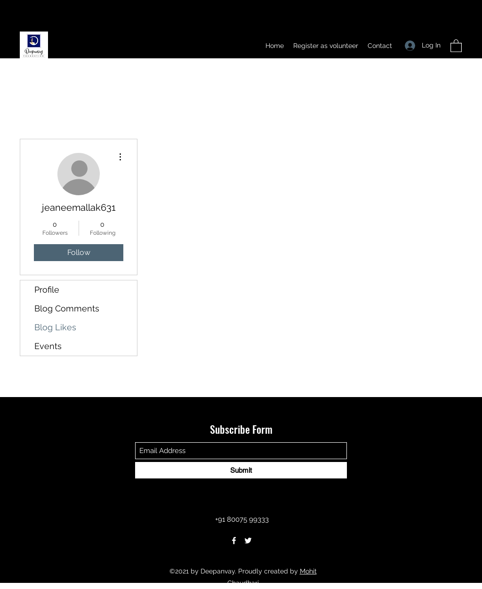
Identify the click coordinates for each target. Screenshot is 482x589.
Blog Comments (66, 308)
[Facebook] (234, 540)
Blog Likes (55, 327)
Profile (46, 289)
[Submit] (241, 470)
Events (48, 346)
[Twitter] (248, 540)
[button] (456, 45)
